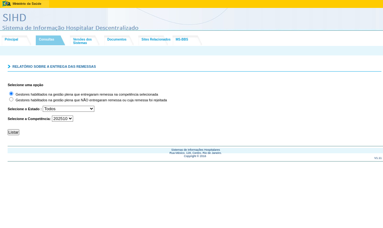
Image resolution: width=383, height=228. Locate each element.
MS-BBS (182, 39)
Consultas (46, 39)
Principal (11, 39)
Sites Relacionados (156, 39)
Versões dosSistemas (82, 41)
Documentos (117, 39)
